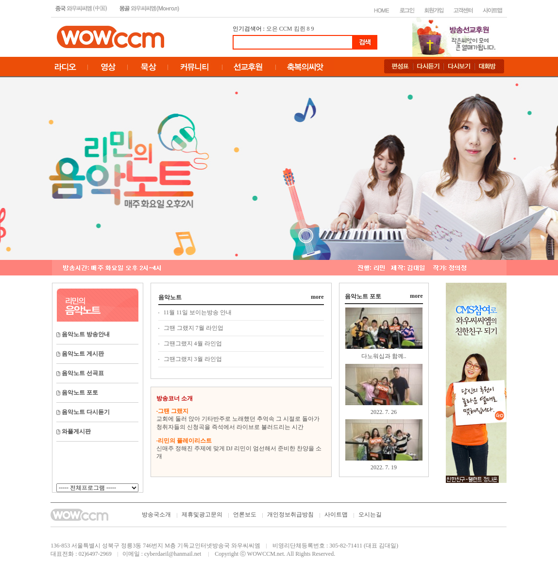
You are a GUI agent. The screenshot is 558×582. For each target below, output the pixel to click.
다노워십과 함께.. (383, 356)
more (317, 296)
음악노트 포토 (363, 296)
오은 (272, 28)
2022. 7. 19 (384, 467)
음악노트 (170, 297)
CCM (285, 28)
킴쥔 (299, 28)
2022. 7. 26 (384, 412)
